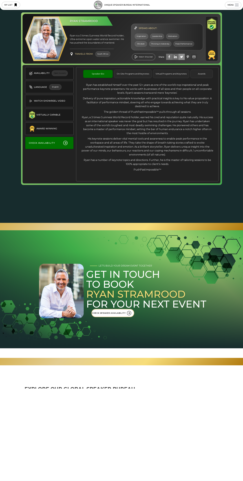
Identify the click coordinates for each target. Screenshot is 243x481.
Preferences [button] (146, 470)
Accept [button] (191, 470)
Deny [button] (167, 470)
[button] (207, 470)
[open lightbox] (143, 57)
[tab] (98, 74)
